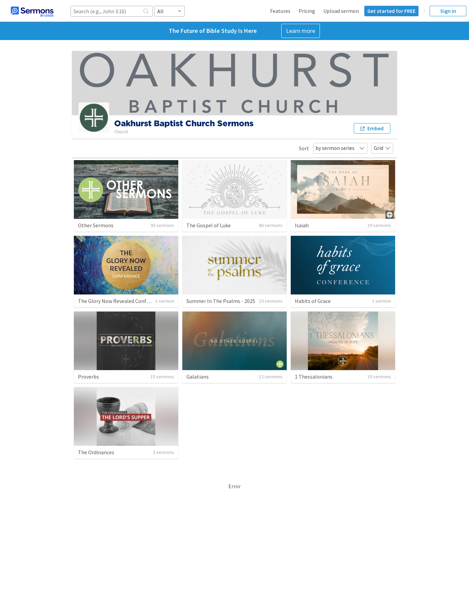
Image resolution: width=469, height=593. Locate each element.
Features (280, 10)
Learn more (300, 31)
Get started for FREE (391, 10)
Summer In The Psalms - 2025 (220, 301)
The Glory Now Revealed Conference (120, 301)
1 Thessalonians (313, 376)
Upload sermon (341, 10)
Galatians (197, 376)
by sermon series (340, 148)
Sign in (448, 10)
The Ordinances (96, 452)
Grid (382, 148)
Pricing (307, 10)
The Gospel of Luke (208, 225)
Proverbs (88, 376)
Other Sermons (96, 225)
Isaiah (302, 225)
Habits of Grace (313, 301)
